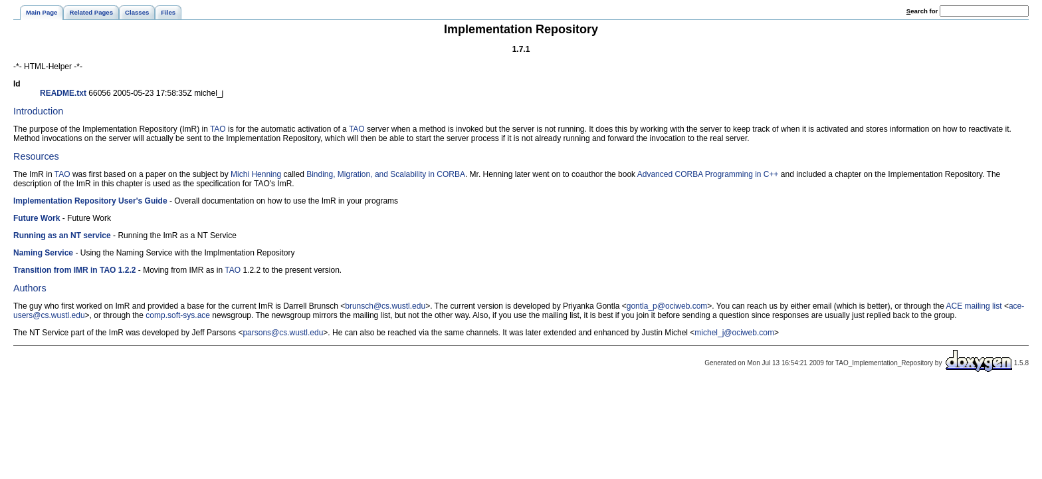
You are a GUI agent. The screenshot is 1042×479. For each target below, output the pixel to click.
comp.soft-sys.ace (178, 315)
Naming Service (43, 252)
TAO (218, 129)
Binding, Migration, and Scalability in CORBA (385, 174)
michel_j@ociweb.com (734, 332)
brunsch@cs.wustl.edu (385, 306)
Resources (36, 156)
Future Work (36, 218)
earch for (922, 11)
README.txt (63, 93)
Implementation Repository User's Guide (90, 201)
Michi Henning (256, 174)
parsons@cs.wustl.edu (283, 332)
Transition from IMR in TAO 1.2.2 (74, 270)
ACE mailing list (974, 306)
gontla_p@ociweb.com (667, 306)
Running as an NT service (62, 235)
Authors (30, 288)
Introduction (38, 111)
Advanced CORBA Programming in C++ (708, 174)
